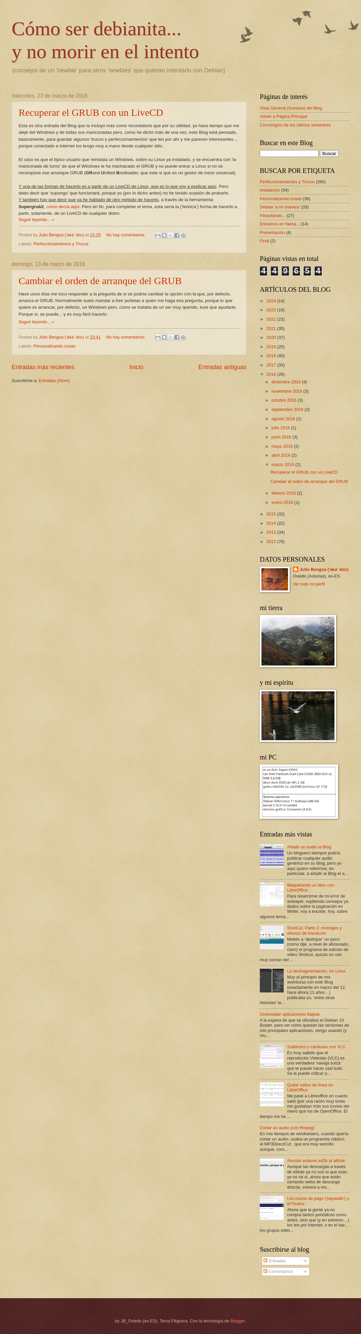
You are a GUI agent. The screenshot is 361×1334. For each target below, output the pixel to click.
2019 (271, 346)
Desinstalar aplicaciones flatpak (290, 1014)
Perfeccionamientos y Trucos (61, 243)
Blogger (237, 1320)
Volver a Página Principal (283, 116)
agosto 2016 (283, 418)
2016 (271, 374)
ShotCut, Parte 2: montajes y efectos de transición (314, 930)
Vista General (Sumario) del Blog (291, 108)
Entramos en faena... (280, 223)
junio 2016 (281, 436)
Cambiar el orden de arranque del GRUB (100, 280)
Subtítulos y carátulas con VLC (316, 1046)
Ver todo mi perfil (309, 584)
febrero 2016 (284, 493)
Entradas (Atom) (54, 380)
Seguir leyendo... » (36, 219)
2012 (271, 541)
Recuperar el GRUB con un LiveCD (91, 112)
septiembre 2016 (288, 409)
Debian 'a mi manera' (280, 206)
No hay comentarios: (126, 234)
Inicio (136, 367)
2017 (271, 364)
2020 (271, 337)
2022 (271, 319)
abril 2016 (281, 455)
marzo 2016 (283, 464)
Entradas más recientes (43, 367)
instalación (270, 190)
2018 (271, 355)
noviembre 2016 (287, 391)
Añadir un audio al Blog (309, 846)
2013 (271, 532)
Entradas (274, 1260)
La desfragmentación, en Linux (316, 971)
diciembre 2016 (286, 381)
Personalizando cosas (54, 346)
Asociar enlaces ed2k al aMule (316, 1160)
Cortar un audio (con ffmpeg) (287, 1127)
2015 (271, 513)
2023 (271, 309)
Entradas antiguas (222, 367)
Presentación (272, 232)
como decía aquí (62, 206)
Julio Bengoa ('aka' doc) (324, 569)
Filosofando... (272, 215)
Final (264, 240)
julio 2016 (281, 427)
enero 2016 (282, 502)
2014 (271, 523)
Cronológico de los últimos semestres (295, 124)
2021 (271, 328)
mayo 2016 (282, 446)
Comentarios (278, 1271)
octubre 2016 (284, 400)
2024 (271, 300)
